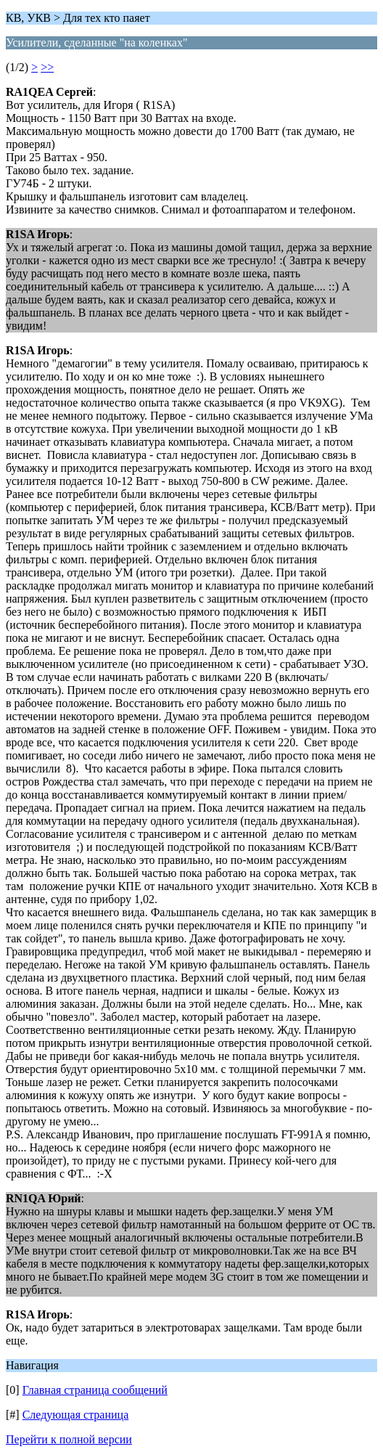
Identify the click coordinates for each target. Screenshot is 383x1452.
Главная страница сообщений (95, 1390)
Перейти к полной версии (69, 1439)
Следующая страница (75, 1414)
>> (47, 67)
